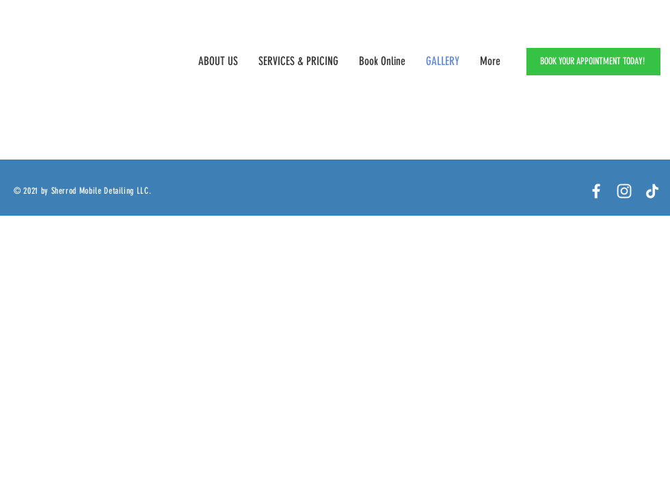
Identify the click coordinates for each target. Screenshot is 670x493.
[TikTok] (652, 191)
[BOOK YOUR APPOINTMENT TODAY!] (593, 61)
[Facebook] (596, 191)
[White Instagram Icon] (624, 191)
